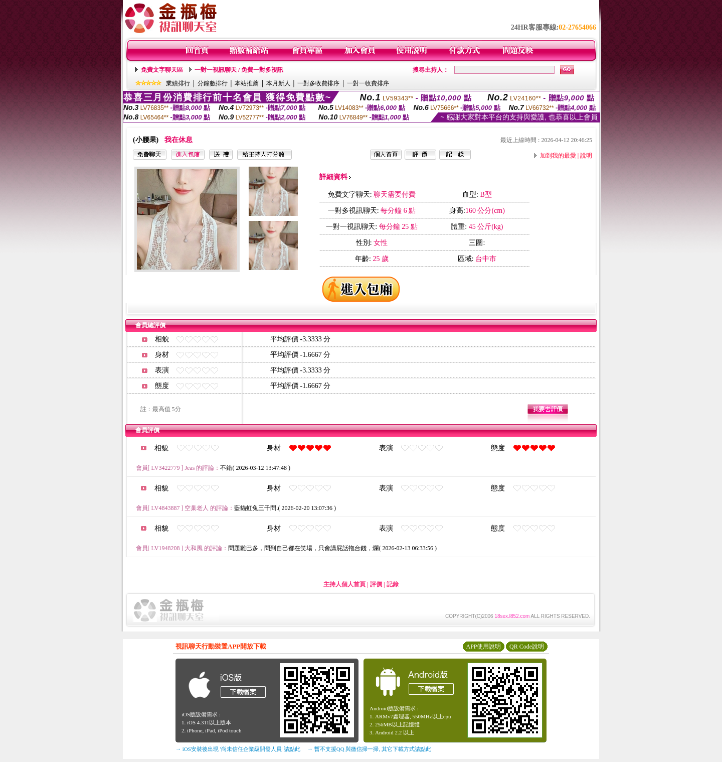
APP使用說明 (483, 646)
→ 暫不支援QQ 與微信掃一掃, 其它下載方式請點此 (369, 749)
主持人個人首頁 (344, 584)
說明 (586, 155)
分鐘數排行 (213, 83)
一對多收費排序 (318, 83)
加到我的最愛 (558, 155)
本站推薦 (247, 83)
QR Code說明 (526, 646)
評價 (376, 584)
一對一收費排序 (368, 83)
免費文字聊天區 (162, 69)
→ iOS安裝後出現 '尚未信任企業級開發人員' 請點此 (237, 749)
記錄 (393, 584)
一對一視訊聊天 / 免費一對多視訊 (239, 69)
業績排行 (178, 83)
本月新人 (278, 83)
